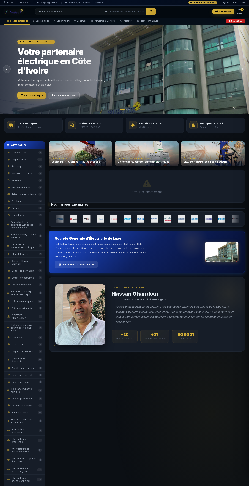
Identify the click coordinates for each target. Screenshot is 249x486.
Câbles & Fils (44, 22)
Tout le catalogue (19, 22)
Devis (65, 228)
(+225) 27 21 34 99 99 (16, 2)
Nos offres (235, 22)
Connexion (222, 11)
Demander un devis (72, 97)
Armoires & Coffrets (111, 22)
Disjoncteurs (66, 22)
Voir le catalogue (34, 97)
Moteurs (136, 22)
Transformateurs (159, 22)
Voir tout (239, 174)
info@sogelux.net (47, 2)
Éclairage (87, 22)
